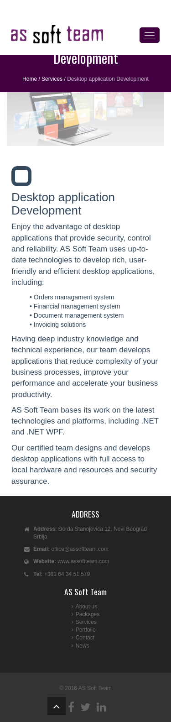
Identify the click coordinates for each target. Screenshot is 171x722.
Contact (85, 637)
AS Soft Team (95, 688)
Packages (88, 614)
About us (86, 606)
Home (29, 79)
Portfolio (86, 630)
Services (51, 79)
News (82, 646)
